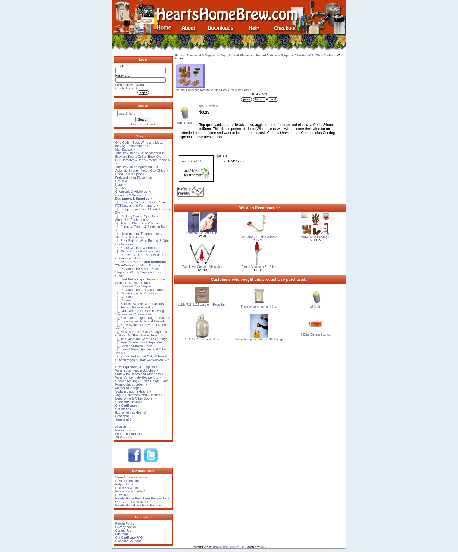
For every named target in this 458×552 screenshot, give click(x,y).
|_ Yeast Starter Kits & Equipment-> (141, 342)
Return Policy (124, 523)
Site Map (121, 534)
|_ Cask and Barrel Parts (133, 346)
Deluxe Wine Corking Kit (315, 237)
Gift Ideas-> (123, 409)
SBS (263, 547)
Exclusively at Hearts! (130, 412)
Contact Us (123, 530)
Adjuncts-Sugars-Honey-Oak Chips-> (141, 170)
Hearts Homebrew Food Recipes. (139, 505)
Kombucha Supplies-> (131, 384)
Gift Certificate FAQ (129, 537)
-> (133, 198)
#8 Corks (315, 306)
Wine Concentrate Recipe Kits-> (138, 377)
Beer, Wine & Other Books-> (135, 398)
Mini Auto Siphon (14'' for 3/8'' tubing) (259, 339)
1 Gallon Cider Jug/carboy (202, 339)
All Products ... (125, 437)
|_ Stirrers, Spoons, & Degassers (139, 303)
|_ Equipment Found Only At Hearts (141, 356)
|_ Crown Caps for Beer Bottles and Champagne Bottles (142, 256)
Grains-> (121, 181)
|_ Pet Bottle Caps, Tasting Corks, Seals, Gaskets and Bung (140, 280)
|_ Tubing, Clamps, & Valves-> (137, 223)
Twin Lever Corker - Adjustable (202, 266)
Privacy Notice (125, 527)
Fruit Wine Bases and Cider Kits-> (139, 374)
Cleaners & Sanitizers (130, 195)
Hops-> (120, 184)
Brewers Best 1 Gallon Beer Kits (138, 156)
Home (179, 55)
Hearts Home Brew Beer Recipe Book (142, 498)
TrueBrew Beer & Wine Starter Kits (140, 153)
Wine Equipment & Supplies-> (136, 370)
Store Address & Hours (131, 477)
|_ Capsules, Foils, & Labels (136, 293)
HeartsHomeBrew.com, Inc (228, 547)
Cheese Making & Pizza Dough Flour (141, 381)
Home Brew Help (127, 487)
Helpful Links (124, 484)
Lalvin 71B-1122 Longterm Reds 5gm (202, 304)
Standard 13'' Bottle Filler (202, 233)
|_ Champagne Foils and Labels (139, 289)
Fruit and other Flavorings (133, 177)
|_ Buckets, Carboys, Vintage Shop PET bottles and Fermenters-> (140, 203)
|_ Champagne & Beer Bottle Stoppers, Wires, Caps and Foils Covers (138, 272)
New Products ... (127, 430)
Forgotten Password (129, 84)
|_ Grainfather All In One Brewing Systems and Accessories (139, 312)
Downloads (123, 495)
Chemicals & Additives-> (132, 191)
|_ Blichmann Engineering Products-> (142, 318)
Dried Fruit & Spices (129, 174)
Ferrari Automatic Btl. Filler (259, 266)
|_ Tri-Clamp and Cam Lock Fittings (141, 339)
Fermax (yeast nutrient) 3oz (259, 306)
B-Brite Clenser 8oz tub (315, 334)
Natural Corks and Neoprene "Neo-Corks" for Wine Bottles (294, 55)
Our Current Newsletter (131, 502)
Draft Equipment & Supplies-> (136, 367)
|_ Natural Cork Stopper (133, 286)
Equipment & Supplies (201, 55)
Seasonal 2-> (124, 416)
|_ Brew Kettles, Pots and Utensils (140, 321)
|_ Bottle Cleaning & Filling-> (136, 247)
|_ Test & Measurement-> (134, 307)
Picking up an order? (130, 491)
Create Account (126, 88)
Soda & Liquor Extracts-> (133, 391)
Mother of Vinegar (127, 388)
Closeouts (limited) (128, 402)
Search (143, 105)
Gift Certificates (126, 405)
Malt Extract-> (125, 149)
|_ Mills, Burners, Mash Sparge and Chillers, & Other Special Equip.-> (141, 333)
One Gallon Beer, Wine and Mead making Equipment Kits (139, 144)
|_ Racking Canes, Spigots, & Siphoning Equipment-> (137, 217)
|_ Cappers (124, 296)
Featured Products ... (130, 433)
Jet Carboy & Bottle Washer (259, 237)
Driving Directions (127, 480)
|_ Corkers (123, 300)
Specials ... (123, 426)
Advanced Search (143, 124)
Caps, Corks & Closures (236, 55)
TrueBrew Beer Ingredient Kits (136, 167)
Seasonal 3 (123, 419)
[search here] (143, 113)
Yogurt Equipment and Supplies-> (139, 395)
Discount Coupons (128, 541)
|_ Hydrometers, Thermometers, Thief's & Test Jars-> (138, 235)
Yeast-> (120, 188)
